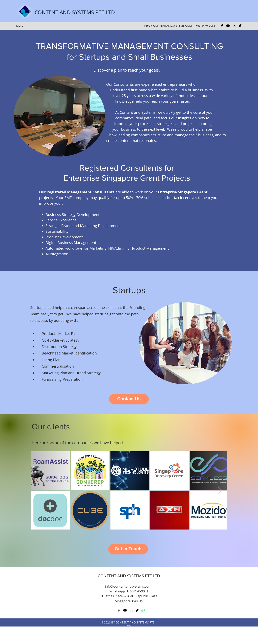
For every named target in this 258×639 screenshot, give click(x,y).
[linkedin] (234, 26)
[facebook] (222, 26)
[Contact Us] (129, 399)
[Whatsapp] (143, 610)
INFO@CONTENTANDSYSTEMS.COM (168, 25)
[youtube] (228, 26)
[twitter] (240, 26)
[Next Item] (219, 490)
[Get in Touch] (128, 549)
